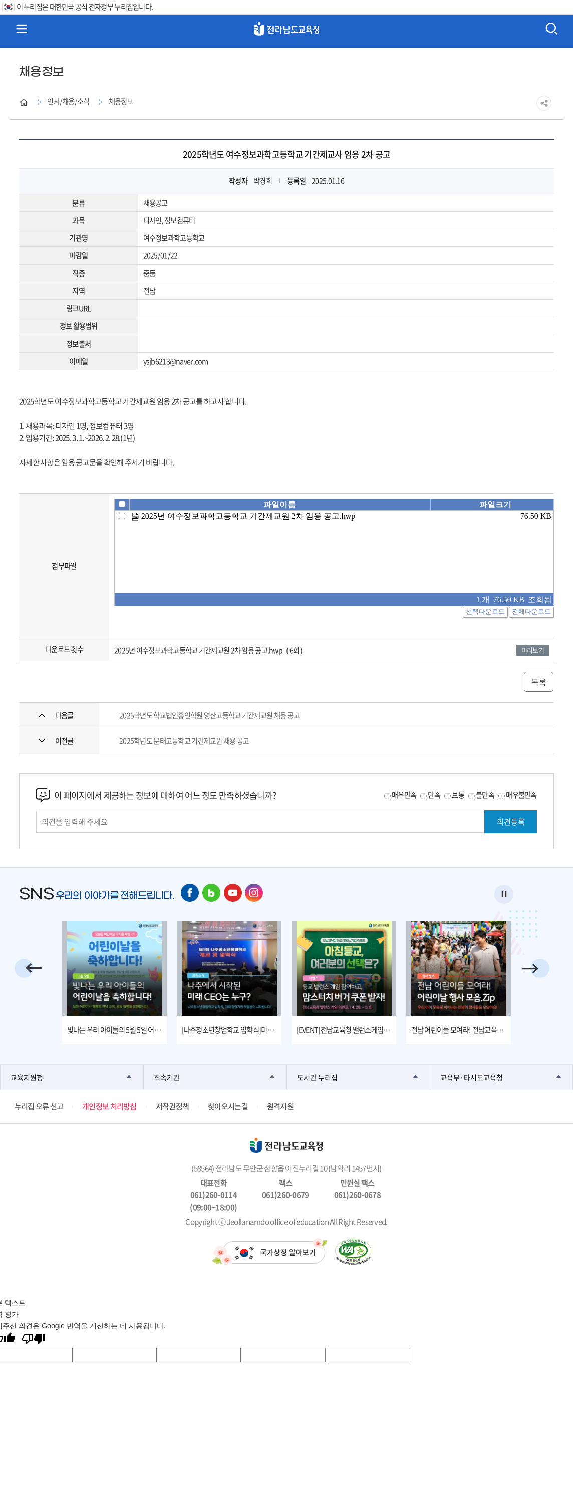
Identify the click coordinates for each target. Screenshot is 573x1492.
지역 (78, 290)
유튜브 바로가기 (233, 893)
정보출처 (78, 343)
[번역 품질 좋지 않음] (34, 1339)
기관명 (78, 237)
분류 (78, 202)
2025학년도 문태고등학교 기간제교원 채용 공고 (184, 741)
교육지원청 (27, 1077)
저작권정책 (172, 1106)
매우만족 (404, 794)
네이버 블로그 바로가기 (211, 893)
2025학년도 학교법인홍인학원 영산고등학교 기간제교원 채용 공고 (209, 715)
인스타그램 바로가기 (254, 893)
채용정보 (121, 101)
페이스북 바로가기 (190, 893)
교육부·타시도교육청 (471, 1077)
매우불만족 (521, 794)
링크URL (78, 308)
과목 (78, 220)
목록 (538, 682)
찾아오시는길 (228, 1106)
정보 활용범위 (79, 325)
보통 (458, 794)
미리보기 (532, 650)
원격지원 (280, 1106)
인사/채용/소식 (68, 101)
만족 (434, 794)
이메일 (78, 361)
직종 (78, 273)
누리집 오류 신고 (39, 1106)
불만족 (485, 794)
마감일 (78, 255)
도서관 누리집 (317, 1077)
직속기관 (167, 1077)
